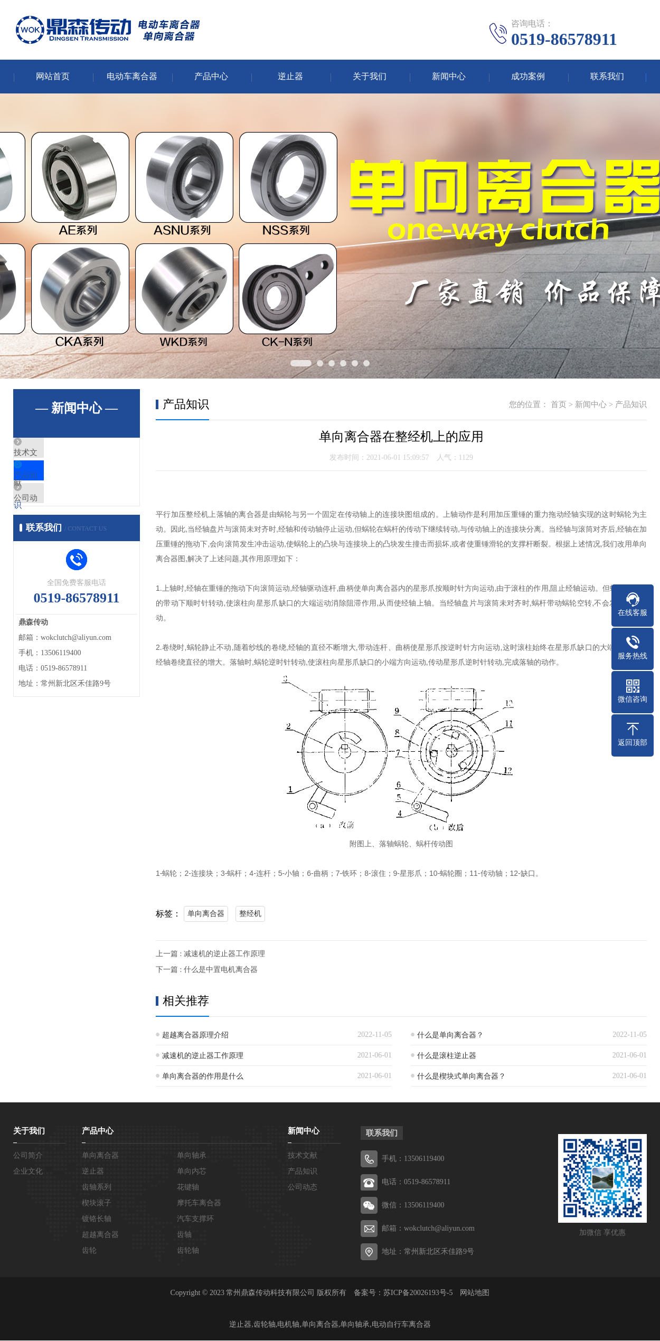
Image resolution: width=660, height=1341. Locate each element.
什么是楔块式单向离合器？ (461, 1077)
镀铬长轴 (96, 1219)
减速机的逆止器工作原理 (202, 1056)
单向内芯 (191, 1172)
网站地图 (474, 1293)
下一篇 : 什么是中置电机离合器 (207, 970)
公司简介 (28, 1156)
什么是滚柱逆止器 (446, 1056)
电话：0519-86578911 (416, 1182)
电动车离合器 (132, 76)
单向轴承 (191, 1156)
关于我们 (369, 76)
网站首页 (53, 76)
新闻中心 (449, 76)
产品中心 (211, 76)
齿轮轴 (188, 1251)
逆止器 (290, 76)
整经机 (250, 914)
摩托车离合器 (199, 1203)
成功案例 (528, 76)
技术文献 (54, 454)
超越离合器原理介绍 (195, 1036)
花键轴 (188, 1188)
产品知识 (54, 485)
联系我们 (607, 76)
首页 (559, 405)
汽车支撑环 (195, 1219)
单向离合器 (205, 914)
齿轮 (89, 1251)
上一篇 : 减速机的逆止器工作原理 (210, 954)
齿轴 (184, 1235)
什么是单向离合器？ (450, 1036)
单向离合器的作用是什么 (202, 1077)
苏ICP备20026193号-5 (417, 1293)
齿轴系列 (96, 1188)
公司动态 (54, 516)
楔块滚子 (96, 1203)
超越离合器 (100, 1235)
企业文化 (28, 1172)
